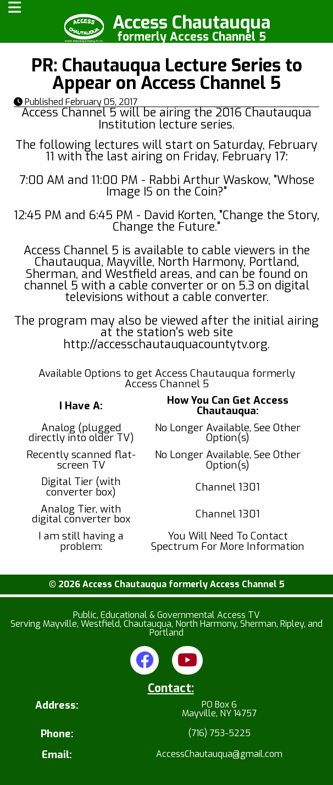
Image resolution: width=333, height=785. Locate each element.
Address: (57, 706)
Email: (57, 755)
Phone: (57, 734)
